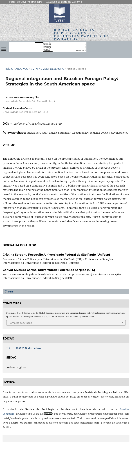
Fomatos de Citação (20, 322)
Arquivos (21, 68)
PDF (11, 291)
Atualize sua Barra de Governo (64, 1)
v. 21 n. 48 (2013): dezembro (47, 68)
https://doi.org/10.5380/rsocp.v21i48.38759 (36, 123)
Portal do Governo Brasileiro (25, 1)
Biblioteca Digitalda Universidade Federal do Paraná (83, 34)
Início (9, 68)
